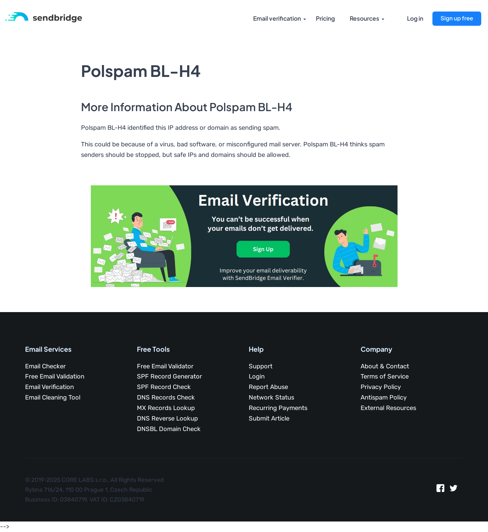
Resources (364, 18)
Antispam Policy (384, 397)
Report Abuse (268, 387)
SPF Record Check (164, 387)
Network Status (271, 397)
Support (260, 366)
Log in (415, 18)
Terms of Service (385, 376)
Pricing (324, 18)
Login (257, 376)
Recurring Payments (278, 408)
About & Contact (385, 366)
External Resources (388, 408)
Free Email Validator (165, 366)
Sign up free (457, 18)
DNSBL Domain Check (169, 429)
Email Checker (45, 366)
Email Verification (49, 387)
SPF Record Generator (169, 376)
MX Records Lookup (166, 408)
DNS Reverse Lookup (167, 418)
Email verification (276, 18)
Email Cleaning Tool (52, 397)
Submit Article (269, 418)
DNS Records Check (166, 397)
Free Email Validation (54, 376)
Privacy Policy (381, 387)
